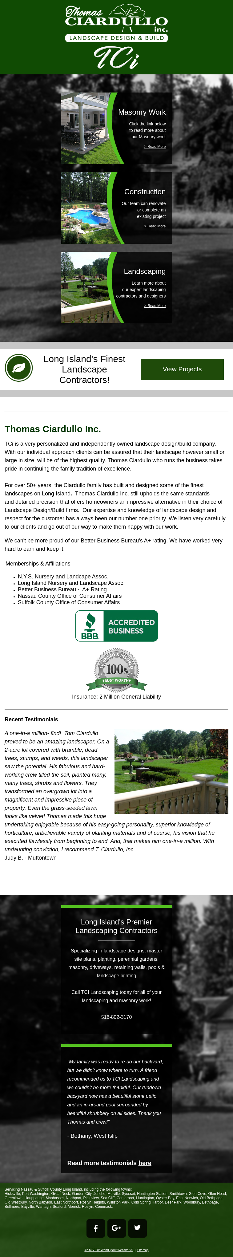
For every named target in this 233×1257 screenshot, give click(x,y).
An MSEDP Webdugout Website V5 (108, 1250)
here (145, 1163)
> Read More (155, 146)
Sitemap (143, 1250)
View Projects (182, 368)
